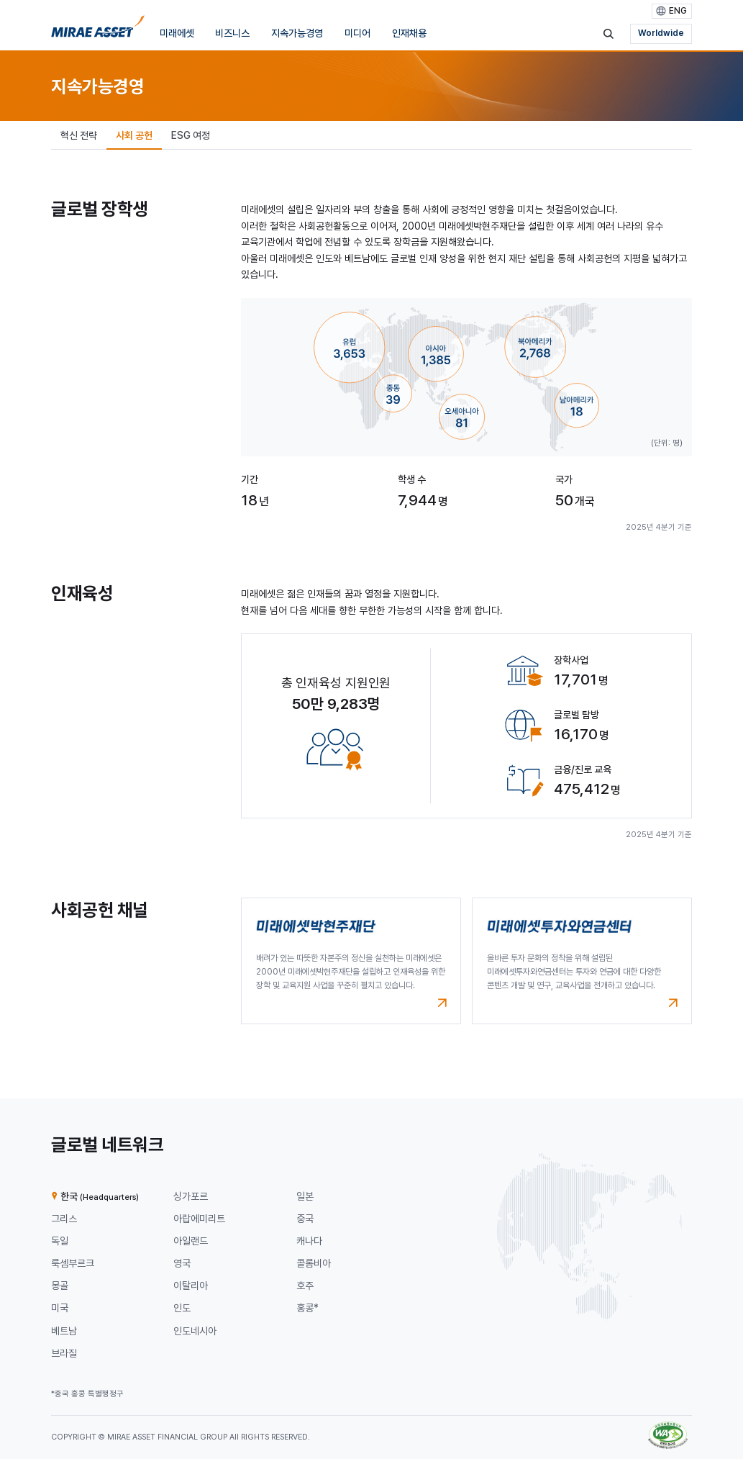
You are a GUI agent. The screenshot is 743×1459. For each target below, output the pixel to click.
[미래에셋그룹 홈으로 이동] (98, 30)
